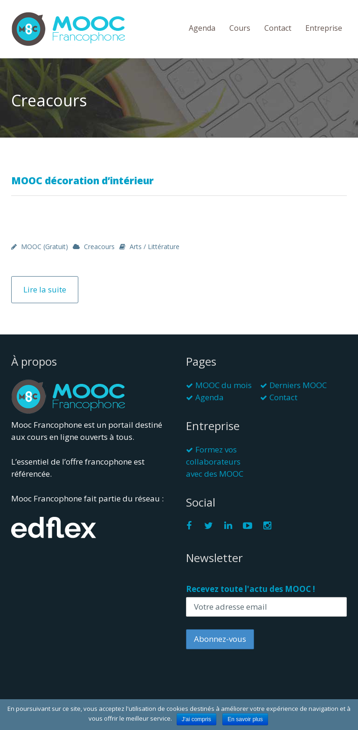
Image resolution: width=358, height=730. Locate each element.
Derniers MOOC (298, 385)
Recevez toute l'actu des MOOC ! (250, 589)
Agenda (202, 28)
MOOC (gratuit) (44, 246)
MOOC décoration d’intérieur (82, 180)
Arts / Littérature (154, 246)
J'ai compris (196, 719)
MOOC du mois (223, 385)
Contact (277, 28)
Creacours (99, 246)
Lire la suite (44, 289)
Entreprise (323, 28)
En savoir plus (244, 719)
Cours (239, 28)
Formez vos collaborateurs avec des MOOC (214, 461)
